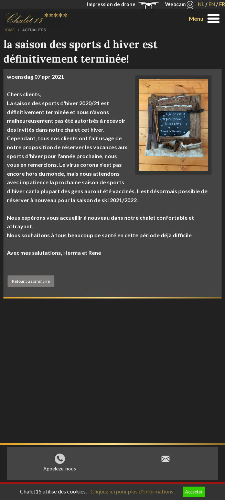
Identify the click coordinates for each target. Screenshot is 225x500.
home (9, 30)
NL (201, 4)
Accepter (194, 491)
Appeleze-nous (59, 470)
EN (211, 4)
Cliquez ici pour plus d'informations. (132, 491)
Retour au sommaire (31, 281)
